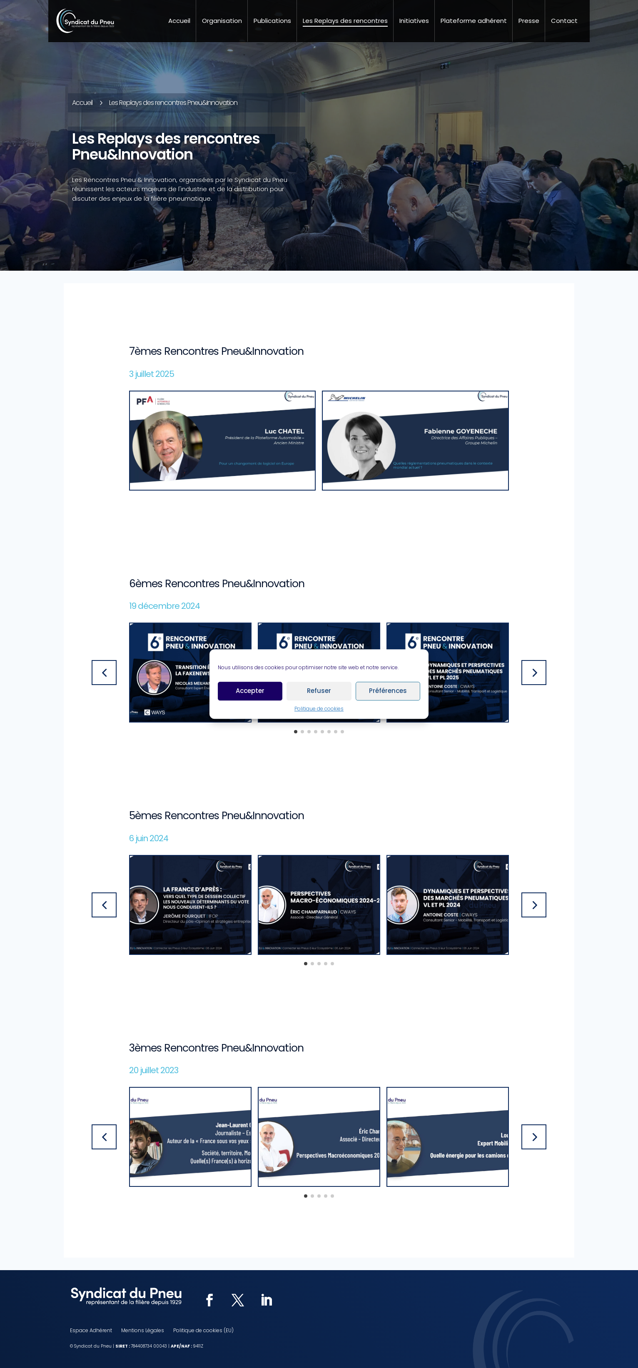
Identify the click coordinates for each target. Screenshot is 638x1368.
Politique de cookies (319, 708)
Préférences (388, 690)
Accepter (250, 690)
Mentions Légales (142, 1331)
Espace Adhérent (91, 1331)
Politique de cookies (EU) (203, 1331)
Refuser (319, 690)
